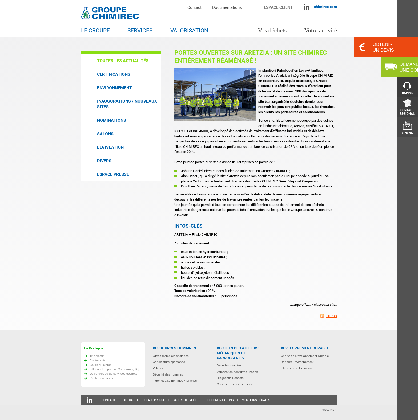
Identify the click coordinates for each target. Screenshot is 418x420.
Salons (105, 133)
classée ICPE (291, 91)
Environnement (114, 87)
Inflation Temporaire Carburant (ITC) (115, 369)
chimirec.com (325, 7)
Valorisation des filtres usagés (237, 371)
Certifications (113, 74)
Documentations (227, 7)
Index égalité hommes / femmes (175, 380)
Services (139, 30)
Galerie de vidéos (186, 400)
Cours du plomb (101, 364)
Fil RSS (331, 316)
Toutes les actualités (122, 60)
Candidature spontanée (169, 362)
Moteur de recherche (255, 7)
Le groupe (95, 30)
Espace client (278, 7)
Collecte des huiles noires (234, 384)
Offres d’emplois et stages (171, 355)
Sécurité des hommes (168, 374)
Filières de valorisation (296, 368)
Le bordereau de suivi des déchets (113, 373)
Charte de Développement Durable (305, 355)
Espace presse (113, 174)
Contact (194, 7)
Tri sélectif (97, 355)
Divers (104, 160)
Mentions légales (256, 400)
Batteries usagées (229, 365)
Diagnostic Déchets (230, 378)
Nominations (111, 120)
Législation (110, 147)
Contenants (98, 360)
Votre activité (320, 30)
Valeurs (158, 368)
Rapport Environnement (297, 362)
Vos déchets (272, 30)
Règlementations (101, 378)
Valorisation (189, 30)
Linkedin (306, 7)
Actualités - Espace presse (144, 400)
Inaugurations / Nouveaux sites (127, 104)
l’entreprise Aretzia (273, 76)
